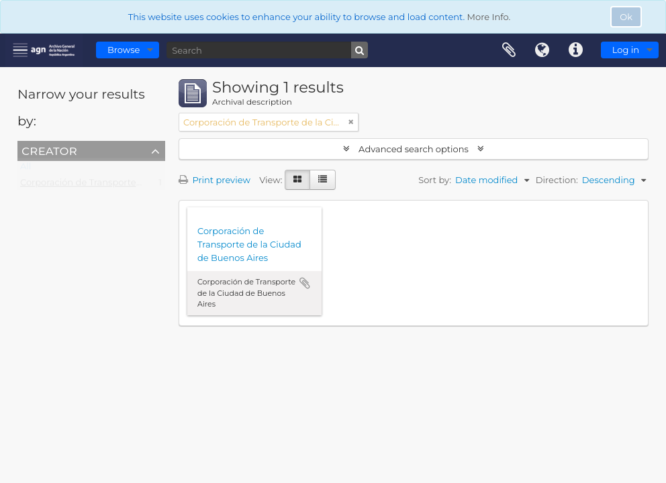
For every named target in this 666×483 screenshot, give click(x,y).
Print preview (214, 179)
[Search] (267, 50)
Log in (625, 49)
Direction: (557, 179)
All (25, 169)
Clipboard (509, 50)
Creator (49, 150)
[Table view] (323, 180)
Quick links (576, 50)
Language (542, 50)
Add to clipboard (305, 283)
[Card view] (297, 180)
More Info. (489, 16)
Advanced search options (413, 149)
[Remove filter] (351, 122)
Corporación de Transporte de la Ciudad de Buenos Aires (143, 185)
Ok (626, 16)
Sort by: (434, 179)
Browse (123, 49)
